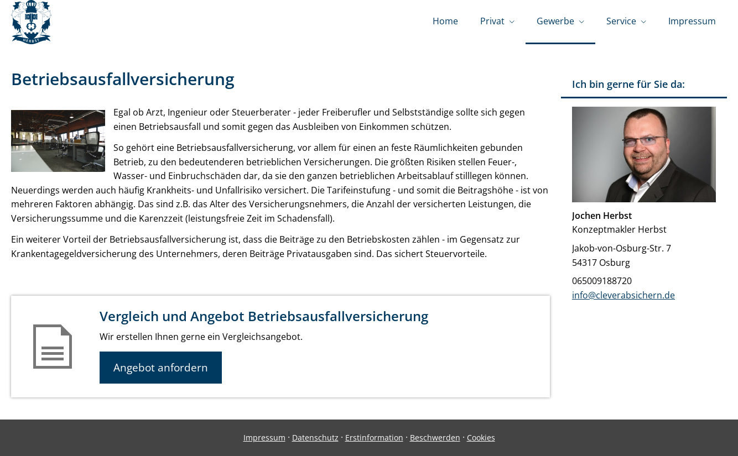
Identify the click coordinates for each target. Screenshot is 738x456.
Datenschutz (315, 437)
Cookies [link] (481, 437)
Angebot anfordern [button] (160, 367)
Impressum (264, 437)
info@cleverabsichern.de (623, 295)
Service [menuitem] (621, 21)
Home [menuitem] (445, 21)
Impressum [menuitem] (692, 21)
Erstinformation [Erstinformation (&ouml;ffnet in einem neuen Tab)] (374, 437)
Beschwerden (435, 437)
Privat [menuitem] (492, 21)
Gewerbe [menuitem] (555, 21)
